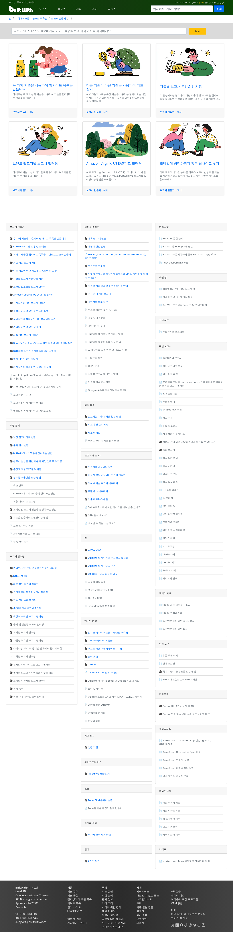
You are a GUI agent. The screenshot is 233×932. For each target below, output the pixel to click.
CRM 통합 (177, 903)
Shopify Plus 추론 (172, 409)
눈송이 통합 (94, 721)
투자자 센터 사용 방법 (99, 834)
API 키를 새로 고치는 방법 (26, 533)
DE (180, 2)
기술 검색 (72, 891)
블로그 (140, 911)
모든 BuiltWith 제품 (23, 525)
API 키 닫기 (94, 861)
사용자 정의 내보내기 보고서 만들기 (107, 475)
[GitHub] (199, 924)
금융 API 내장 (20, 541)
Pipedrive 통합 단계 (99, 773)
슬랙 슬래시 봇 (95, 688)
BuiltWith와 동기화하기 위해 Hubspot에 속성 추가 (189, 254)
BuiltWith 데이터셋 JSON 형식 (178, 620)
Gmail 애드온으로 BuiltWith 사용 (180, 679)
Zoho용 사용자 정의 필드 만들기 (105, 808)
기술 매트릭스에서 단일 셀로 (178, 297)
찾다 (197, 31)
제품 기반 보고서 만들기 (26, 334)
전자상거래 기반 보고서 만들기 (29, 302)
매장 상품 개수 (170, 482)
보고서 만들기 (58, 18)
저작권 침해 (169, 538)
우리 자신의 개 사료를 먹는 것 (103, 440)
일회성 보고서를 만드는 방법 (103, 374)
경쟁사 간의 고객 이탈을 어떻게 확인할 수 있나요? (189, 441)
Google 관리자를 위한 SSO (103, 573)
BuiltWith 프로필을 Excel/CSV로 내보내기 (185, 305)
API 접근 (176, 891)
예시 (32, 112)
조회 (219, 9)
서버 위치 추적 (170, 374)
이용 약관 (176, 914)
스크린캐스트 (144, 899)
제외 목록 (18, 688)
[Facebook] (181, 924)
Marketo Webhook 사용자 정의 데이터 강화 (186, 861)
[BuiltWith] (21, 9)
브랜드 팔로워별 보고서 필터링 (35, 163)
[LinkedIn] (177, 924)
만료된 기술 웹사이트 (99, 382)
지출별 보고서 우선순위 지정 (181, 86)
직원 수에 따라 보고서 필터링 (28, 696)
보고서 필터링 (110, 915)
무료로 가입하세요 (26, 2)
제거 (173, 910)
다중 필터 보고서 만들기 (26, 584)
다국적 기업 (169, 466)
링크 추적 (168, 417)
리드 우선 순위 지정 (98, 424)
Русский (194, 2)
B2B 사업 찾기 (20, 576)
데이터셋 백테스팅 (172, 612)
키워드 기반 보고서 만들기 (27, 326)
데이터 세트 (178, 895)
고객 (94, 9)
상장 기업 (93, 747)
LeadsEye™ (74, 911)
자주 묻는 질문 (145, 907)
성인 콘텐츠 (169, 506)
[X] (172, 924)
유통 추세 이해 (170, 655)
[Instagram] (203, 924)
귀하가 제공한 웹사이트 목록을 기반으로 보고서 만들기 (42, 254)
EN (176, 2)
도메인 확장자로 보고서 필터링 (29, 680)
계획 (78, 9)
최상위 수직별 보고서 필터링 (28, 616)
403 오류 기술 (170, 393)
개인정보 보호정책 (194, 914)
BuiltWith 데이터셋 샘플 (175, 628)
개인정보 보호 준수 (98, 301)
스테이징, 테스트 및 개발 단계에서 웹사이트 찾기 (38, 648)
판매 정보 (107, 899)
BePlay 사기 (169, 570)
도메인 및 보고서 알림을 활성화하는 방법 (34, 509)
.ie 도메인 (168, 498)
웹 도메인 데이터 (171, 818)
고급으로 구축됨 (96, 266)
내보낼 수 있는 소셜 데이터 (102, 523)
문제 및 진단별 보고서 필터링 (28, 624)
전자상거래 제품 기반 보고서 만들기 (32, 367)
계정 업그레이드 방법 (24, 437)
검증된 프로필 (170, 474)
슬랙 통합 (93, 656)
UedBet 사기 (170, 562)
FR (183, 2)
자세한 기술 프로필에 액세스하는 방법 (108, 285)
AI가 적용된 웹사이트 (174, 433)
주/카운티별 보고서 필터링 (27, 608)
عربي (222, 2)
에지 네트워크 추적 (173, 366)
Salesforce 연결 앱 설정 (176, 760)
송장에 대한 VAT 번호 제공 (27, 469)
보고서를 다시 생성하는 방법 (28, 402)
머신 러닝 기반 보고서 (99, 293)
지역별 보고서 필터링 (24, 656)
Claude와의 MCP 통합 (100, 640)
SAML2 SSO (94, 549)
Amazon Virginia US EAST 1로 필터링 (114, 163)
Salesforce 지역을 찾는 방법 (178, 768)
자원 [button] (110, 9)
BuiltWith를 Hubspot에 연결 (178, 246)
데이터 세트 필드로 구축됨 (176, 604)
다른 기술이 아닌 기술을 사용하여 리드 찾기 (114, 87)
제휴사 (140, 923)
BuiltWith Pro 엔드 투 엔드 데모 (29, 246)
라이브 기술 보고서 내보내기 (103, 483)
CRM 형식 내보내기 (98, 515)
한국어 (201, 2)
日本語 (208, 2)
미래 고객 (107, 903)
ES (186, 2)
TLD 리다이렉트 (171, 490)
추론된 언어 (169, 401)
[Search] (182, 8)
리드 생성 (107, 891)
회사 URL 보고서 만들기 (25, 359)
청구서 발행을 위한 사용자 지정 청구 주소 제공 (37, 461)
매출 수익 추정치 (97, 317)
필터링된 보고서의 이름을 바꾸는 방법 (33, 672)
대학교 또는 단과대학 (174, 530)
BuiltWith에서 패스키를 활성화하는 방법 (34, 493)
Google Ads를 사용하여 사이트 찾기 (107, 390)
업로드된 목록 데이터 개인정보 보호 (32, 410)
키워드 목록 (74, 903)
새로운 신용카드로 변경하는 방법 (30, 517)
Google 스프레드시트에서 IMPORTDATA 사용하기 (115, 696)
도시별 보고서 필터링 (24, 632)
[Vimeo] (194, 924)
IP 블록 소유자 (170, 425)
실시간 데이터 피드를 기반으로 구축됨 (108, 632)
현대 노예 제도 (179, 918)
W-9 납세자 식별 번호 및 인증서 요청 (107, 350)
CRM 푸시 (93, 664)
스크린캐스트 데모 (112, 927)
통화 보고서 (169, 449)
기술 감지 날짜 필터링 (24, 600)
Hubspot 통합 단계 (173, 238)
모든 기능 (107, 923)
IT (189, 2)
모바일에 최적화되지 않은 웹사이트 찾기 (189, 163)
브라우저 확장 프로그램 (184, 899)
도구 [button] (41, 9)
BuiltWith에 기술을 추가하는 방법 (105, 334)
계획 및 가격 (74, 919)
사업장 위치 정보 (171, 802)
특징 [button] (60, 9)
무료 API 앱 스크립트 (173, 331)
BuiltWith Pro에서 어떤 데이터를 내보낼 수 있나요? (115, 507)
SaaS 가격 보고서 (172, 358)
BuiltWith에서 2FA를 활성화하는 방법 (32, 453)
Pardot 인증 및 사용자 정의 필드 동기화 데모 (186, 714)
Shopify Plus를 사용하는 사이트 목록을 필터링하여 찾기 (43, 343)
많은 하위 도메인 (171, 522)
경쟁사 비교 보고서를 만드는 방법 (31, 310)
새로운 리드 (94, 432)
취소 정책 (18, 485)
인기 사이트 (74, 907)
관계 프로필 (169, 663)
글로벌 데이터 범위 (113, 919)
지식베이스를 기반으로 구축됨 (31, 18)
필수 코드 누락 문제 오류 (175, 776)
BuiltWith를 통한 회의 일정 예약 (104, 342)
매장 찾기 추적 (170, 458)
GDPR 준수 (94, 366)
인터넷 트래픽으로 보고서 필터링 (30, 592)
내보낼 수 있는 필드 (148, 895)
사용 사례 (120, 923)
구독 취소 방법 (21, 445)
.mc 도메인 (169, 546)
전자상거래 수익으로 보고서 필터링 (31, 664)
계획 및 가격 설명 (97, 238)
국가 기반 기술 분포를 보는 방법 (179, 671)
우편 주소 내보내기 (98, 491)
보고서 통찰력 (170, 826)
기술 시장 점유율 (171, 810)
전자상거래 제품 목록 (79, 899)
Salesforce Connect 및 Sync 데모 (182, 752)
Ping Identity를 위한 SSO (101, 606)
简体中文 (215, 2)
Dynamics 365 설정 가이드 (102, 672)
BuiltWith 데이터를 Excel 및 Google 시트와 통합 (113, 680)
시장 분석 (107, 895)
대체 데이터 (108, 911)
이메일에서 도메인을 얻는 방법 (179, 289)
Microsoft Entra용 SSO (100, 590)
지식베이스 (143, 891)
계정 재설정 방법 (97, 246)
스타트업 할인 (95, 358)
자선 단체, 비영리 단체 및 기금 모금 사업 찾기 (37, 386)
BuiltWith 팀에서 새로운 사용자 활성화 (108, 557)
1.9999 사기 (169, 554)
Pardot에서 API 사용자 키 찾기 (179, 706)
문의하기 (142, 919)
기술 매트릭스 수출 (98, 499)
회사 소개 (142, 915)
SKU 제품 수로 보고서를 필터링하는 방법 (34, 351)
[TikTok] (185, 924)
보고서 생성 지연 (22, 394)
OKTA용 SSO (95, 598)
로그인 (12, 2)
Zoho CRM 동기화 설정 (100, 800)
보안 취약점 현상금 (173, 514)
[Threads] (190, 924)
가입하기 (72, 923)
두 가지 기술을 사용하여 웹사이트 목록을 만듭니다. (43, 87)
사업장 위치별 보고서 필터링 (28, 640)
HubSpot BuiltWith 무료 (175, 262)
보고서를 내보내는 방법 (100, 467)
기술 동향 (72, 895)
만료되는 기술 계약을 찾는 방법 (104, 416)
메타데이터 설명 (96, 325)
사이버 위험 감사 (111, 907)
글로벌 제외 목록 (97, 582)
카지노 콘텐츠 (170, 578)
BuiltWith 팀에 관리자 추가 (102, 565)
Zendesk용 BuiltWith (99, 704)
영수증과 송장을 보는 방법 (27, 477)
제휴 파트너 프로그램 (24, 501)
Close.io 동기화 (96, 712)
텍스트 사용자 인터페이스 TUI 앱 (105, 648)
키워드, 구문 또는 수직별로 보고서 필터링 (35, 568)
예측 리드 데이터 (171, 834)
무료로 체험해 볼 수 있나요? (102, 309)
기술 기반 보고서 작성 (24, 262)
